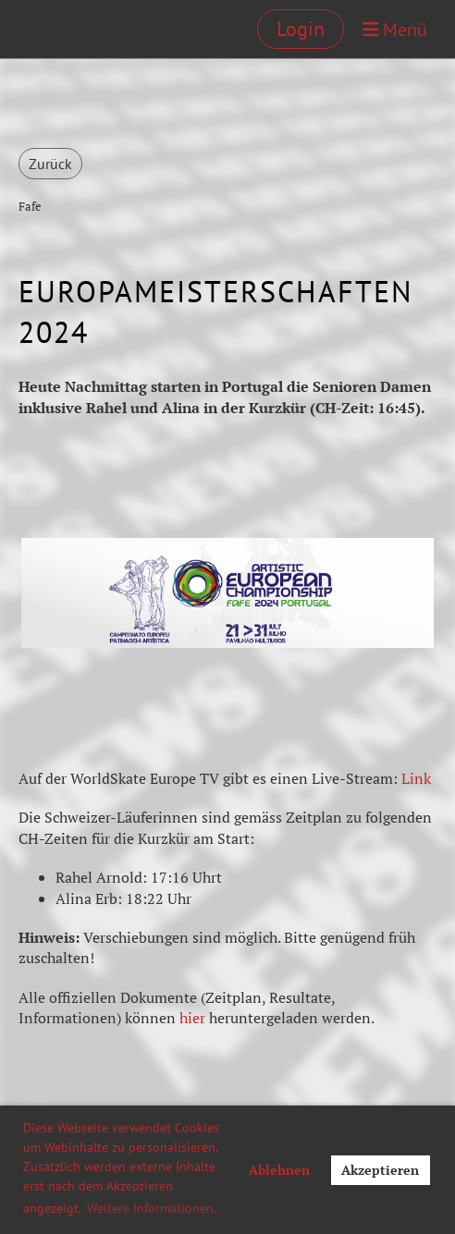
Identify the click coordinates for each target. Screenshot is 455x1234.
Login (301, 29)
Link (416, 778)
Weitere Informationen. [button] (151, 1208)
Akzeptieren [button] (380, 1170)
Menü (395, 29)
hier (192, 1018)
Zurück (50, 163)
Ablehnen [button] (279, 1170)
